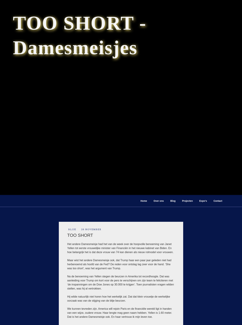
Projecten (187, 201)
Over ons (159, 201)
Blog (172, 201)
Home (143, 201)
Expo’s (203, 201)
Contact (217, 201)
